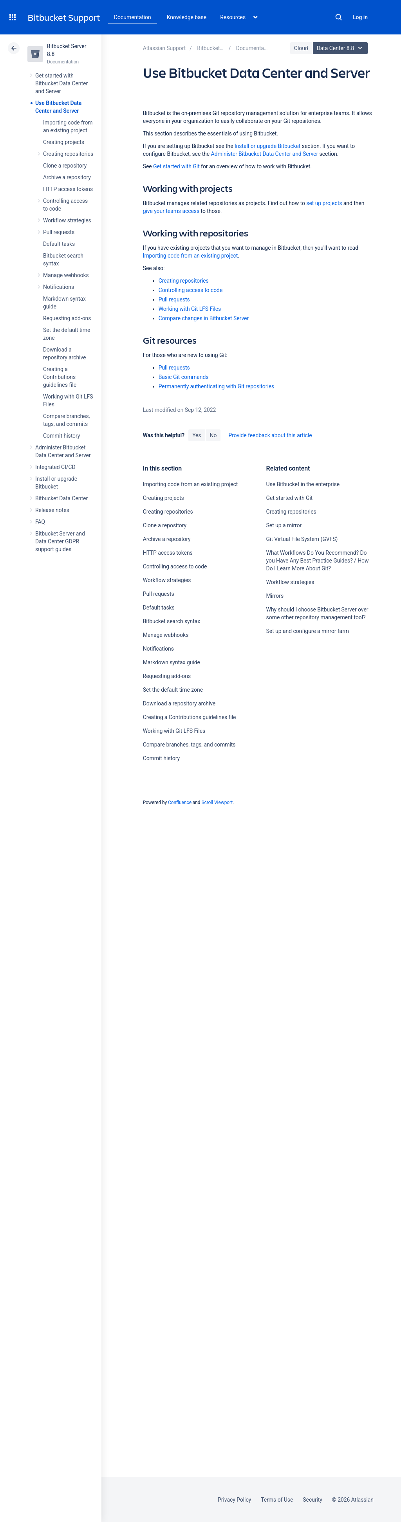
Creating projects (63, 142)
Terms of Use (277, 1500)
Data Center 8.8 (341, 48)
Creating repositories (68, 154)
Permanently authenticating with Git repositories (217, 386)
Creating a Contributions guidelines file (59, 377)
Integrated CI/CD (55, 467)
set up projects (324, 203)
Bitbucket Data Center (61, 498)
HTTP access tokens (68, 189)
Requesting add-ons (67, 318)
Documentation (132, 17)
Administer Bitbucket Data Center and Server (264, 154)
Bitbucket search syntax (171, 621)
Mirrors (275, 596)
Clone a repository (65, 165)
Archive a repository (67, 177)
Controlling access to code (191, 290)
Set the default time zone (173, 690)
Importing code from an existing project (190, 255)
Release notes (52, 510)
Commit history (61, 436)
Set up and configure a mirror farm (307, 631)
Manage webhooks (66, 275)
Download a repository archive (179, 703)
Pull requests (58, 232)
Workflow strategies (67, 220)
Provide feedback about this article (270, 435)
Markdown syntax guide (171, 662)
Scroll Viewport (217, 802)
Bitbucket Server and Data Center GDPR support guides (60, 541)
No (213, 435)
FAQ (40, 522)
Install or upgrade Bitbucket (267, 146)
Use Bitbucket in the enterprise (303, 484)
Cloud (301, 48)
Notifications (58, 287)
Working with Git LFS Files (190, 309)
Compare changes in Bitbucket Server (204, 318)
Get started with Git (176, 166)
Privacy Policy (234, 1500)
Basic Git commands (184, 377)
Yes (196, 435)
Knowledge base (187, 17)
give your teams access (171, 211)
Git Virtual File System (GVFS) (302, 539)
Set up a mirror (284, 525)
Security (312, 1500)
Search (338, 17)
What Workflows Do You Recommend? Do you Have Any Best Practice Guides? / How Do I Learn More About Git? (317, 561)
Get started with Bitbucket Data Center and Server (61, 83)
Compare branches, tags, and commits (189, 744)
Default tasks (59, 244)
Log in (360, 17)
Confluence (179, 802)
